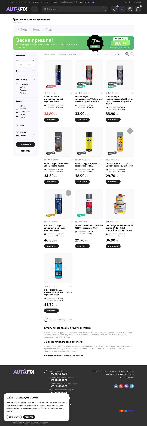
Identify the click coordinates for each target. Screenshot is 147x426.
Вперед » (62, 317)
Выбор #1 (21, 86)
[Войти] (121, 9)
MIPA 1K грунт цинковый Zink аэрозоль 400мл (56, 163)
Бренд (19, 100)
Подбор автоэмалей (69, 2)
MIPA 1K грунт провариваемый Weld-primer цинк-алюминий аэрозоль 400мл (120, 99)
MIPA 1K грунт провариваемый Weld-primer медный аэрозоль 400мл (89, 98)
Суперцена (22, 83)
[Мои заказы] (129, 9)
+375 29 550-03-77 (58, 383)
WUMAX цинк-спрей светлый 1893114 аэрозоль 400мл (89, 225)
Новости (44, 2)
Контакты (54, 2)
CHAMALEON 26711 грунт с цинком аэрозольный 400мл (119, 163)
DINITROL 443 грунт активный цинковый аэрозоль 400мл (54, 226)
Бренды (27, 2)
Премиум (21, 89)
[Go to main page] (17, 9)
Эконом (21, 92)
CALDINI (21, 108)
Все (70, 317)
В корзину (52, 118)
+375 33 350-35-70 (58, 377)
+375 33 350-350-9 (58, 371)
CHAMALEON (23, 111)
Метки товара (22, 78)
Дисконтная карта (86, 2)
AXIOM (20, 105)
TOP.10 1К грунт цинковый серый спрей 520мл (87, 163)
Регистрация (136, 2)
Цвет (20, 124)
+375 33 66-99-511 (58, 390)
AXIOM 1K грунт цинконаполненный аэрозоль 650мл (53, 98)
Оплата (19, 2)
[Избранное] (112, 9)
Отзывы (35, 2)
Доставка (9, 2)
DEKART (21, 114)
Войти (125, 2)
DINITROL (21, 116)
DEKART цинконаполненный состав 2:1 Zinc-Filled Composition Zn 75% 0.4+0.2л (119, 226)
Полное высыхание (21, 133)
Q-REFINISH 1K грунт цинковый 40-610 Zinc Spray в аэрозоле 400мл (58, 290)
